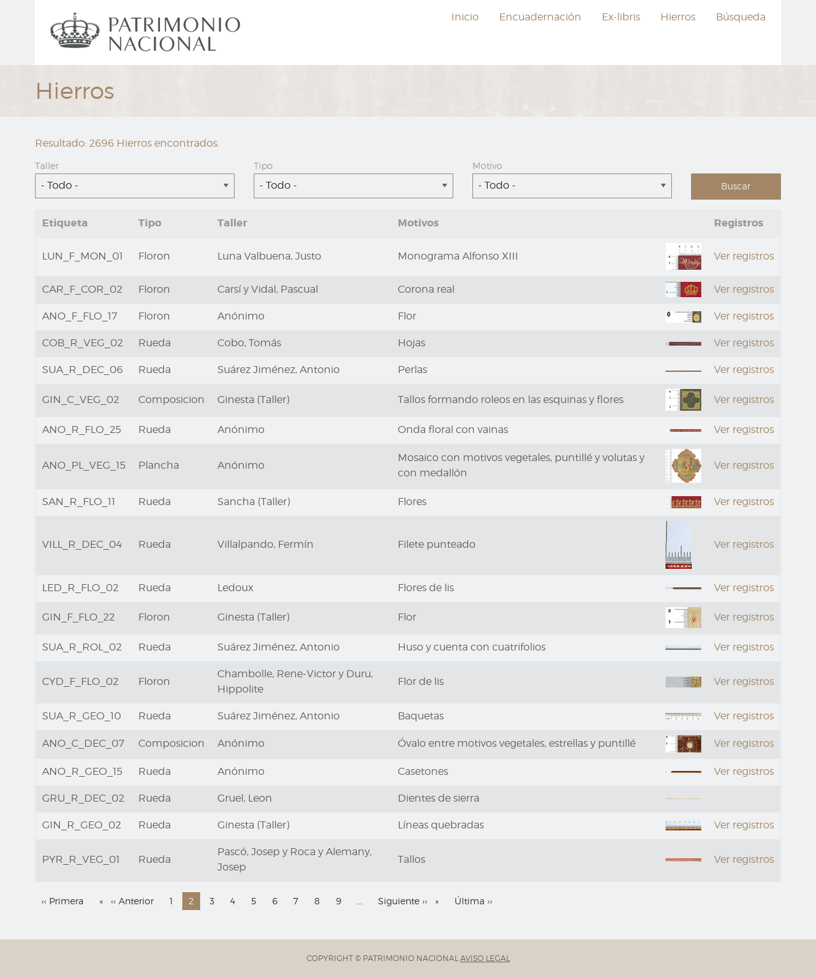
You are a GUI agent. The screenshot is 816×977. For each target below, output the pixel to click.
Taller (47, 165)
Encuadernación (540, 17)
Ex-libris (621, 17)
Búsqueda (741, 17)
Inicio (465, 17)
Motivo (487, 165)
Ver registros (744, 256)
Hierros (678, 17)
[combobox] (135, 185)
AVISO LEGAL (485, 958)
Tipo (263, 165)
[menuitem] (147, 32)
